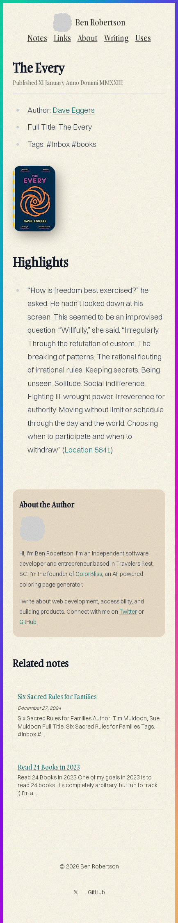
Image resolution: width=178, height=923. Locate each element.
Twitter (128, 611)
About (88, 37)
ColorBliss (88, 574)
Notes (37, 37)
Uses (143, 37)
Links (62, 37)
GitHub (28, 622)
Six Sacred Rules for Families (57, 696)
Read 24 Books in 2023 (49, 767)
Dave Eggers (73, 110)
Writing (116, 37)
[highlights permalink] (9, 257)
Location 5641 (87, 450)
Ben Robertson (99, 866)
